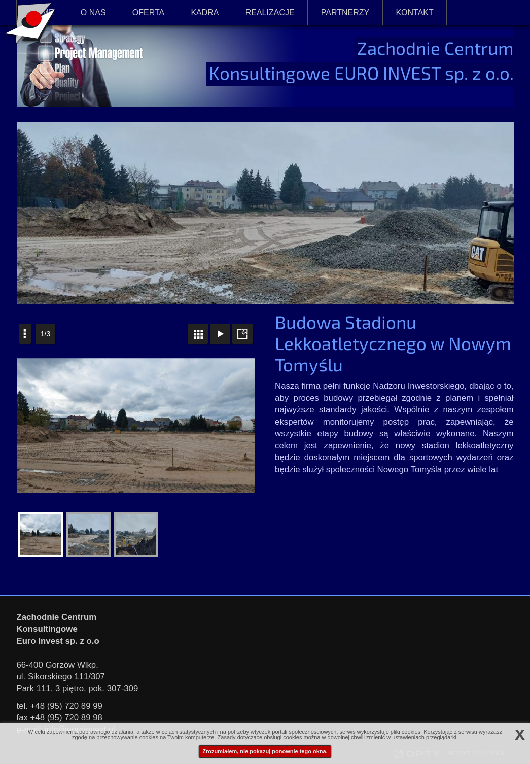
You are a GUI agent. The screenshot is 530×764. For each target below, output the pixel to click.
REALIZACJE (270, 11)
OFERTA (148, 11)
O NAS (93, 12)
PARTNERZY (345, 12)
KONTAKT (414, 12)
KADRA (205, 12)
